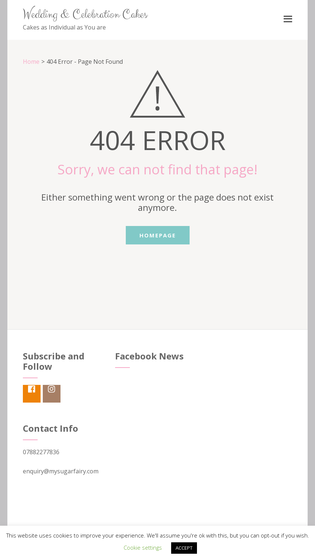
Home (31, 62)
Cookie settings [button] (143, 547)
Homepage (157, 235)
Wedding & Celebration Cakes (85, 14)
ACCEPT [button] (184, 548)
